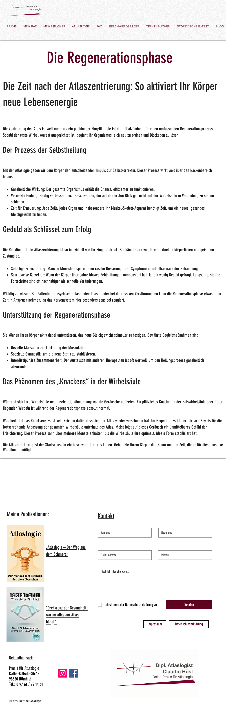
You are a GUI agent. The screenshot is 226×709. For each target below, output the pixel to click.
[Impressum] (154, 624)
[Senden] (189, 604)
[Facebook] (73, 673)
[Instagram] (62, 673)
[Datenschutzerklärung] (189, 624)
